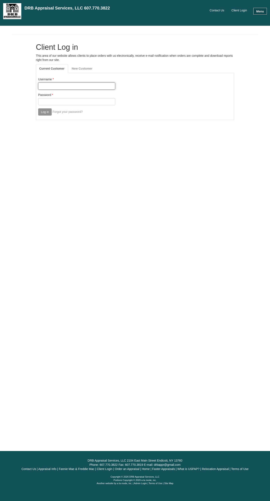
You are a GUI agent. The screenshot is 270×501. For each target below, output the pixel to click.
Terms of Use (155, 483)
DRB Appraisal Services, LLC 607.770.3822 (67, 8)
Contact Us (217, 10)
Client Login (239, 10)
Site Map (168, 483)
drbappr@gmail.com (167, 464)
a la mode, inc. (124, 483)
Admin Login (140, 483)
